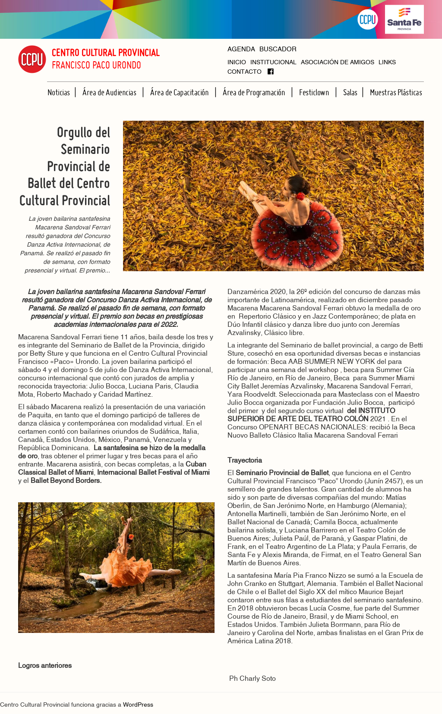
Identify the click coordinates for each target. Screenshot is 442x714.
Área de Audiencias (110, 92)
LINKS (387, 63)
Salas (350, 92)
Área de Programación (255, 92)
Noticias (58, 92)
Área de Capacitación (180, 92)
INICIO (236, 63)
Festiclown (315, 92)
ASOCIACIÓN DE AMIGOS (337, 63)
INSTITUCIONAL (273, 63)
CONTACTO (244, 72)
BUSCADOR (278, 50)
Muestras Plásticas (396, 92)
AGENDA (241, 50)
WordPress (138, 705)
